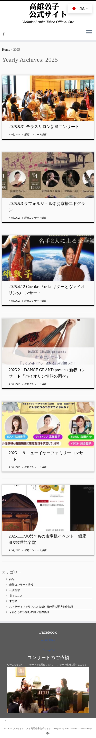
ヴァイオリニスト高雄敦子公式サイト (32, 728)
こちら (83, 664)
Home (6, 49)
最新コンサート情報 (35, 134)
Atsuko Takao (48, 640)
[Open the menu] (89, 33)
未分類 (13, 601)
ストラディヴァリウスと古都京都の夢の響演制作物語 (41, 606)
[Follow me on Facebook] (4, 34)
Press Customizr (72, 728)
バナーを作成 (48, 650)
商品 (12, 579)
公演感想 (14, 590)
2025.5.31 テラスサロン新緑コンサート (44, 126)
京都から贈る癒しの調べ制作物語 (29, 612)
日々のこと (16, 595)
